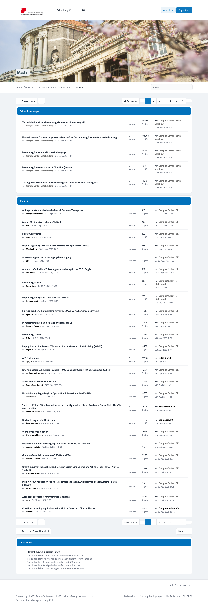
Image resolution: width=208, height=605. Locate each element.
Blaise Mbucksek (33, 411)
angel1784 (30, 349)
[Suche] (183, 87)
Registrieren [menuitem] (184, 10)
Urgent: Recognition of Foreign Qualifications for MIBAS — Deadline (56, 443)
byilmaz (29, 314)
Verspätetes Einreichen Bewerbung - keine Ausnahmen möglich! (53, 122)
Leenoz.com (87, 595)
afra (27, 260)
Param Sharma (32, 473)
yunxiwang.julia (33, 446)
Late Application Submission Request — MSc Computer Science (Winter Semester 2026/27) (66, 369)
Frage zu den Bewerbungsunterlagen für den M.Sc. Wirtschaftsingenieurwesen (60, 310)
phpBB (31, 595)
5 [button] (170, 100)
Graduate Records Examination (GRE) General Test (46, 455)
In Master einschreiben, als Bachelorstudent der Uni (47, 322)
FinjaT (28, 225)
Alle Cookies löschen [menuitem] (178, 584)
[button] (189, 100)
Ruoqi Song (31, 285)
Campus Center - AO (169, 508)
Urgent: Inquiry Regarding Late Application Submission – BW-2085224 (56, 393)
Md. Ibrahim (31, 248)
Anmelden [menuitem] (168, 10)
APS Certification (30, 357)
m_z (28, 499)
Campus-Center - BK (168, 210)
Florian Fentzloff (33, 458)
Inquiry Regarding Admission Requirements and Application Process (55, 245)
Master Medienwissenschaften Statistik (41, 222)
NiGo (28, 337)
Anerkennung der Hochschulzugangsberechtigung (46, 257)
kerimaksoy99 (32, 423)
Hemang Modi (32, 300)
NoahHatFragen (32, 326)
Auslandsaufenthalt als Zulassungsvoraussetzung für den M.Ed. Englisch (57, 269)
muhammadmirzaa (34, 373)
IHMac (29, 511)
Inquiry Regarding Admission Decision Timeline (45, 297)
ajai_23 (29, 361)
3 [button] (159, 100)
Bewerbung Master (31, 233)
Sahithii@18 (165, 357)
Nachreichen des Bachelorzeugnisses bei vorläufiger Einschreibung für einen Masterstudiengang (69, 137)
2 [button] (153, 100)
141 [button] (182, 100)
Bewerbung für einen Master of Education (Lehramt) (47, 167)
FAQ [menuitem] (81, 10)
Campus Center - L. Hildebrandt (166, 282)
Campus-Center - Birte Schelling (39, 125)
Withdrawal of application (35, 431)
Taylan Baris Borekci (34, 384)
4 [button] (165, 100)
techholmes (31, 488)
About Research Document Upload (39, 381)
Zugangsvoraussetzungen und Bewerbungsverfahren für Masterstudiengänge (60, 182)
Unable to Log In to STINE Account (39, 420)
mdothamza (31, 396)
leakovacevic (31, 272)
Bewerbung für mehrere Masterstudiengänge (44, 152)
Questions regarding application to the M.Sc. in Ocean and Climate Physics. (59, 508)
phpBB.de (49, 599)
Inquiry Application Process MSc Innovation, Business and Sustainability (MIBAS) (62, 346)
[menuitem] (62, 10)
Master (23, 72)
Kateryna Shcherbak (34, 213)
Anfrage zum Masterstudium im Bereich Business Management (53, 210)
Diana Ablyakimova (34, 435)
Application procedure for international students (46, 496)
